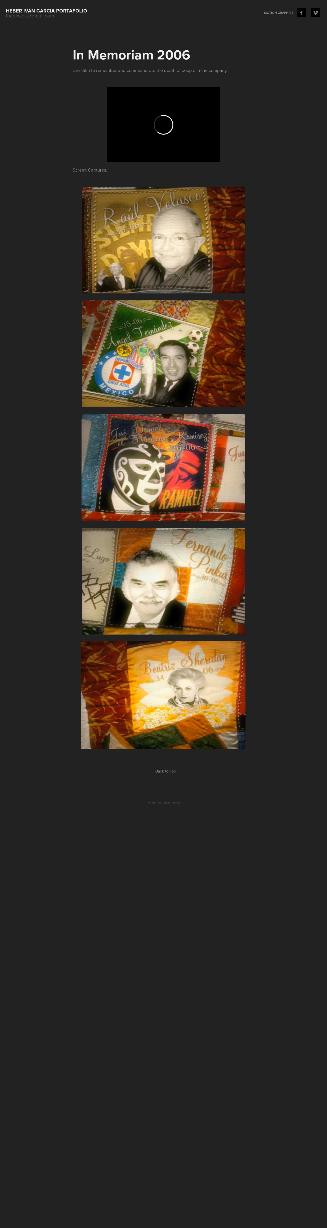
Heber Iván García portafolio (46, 10)
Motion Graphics (278, 12)
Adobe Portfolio (171, 803)
